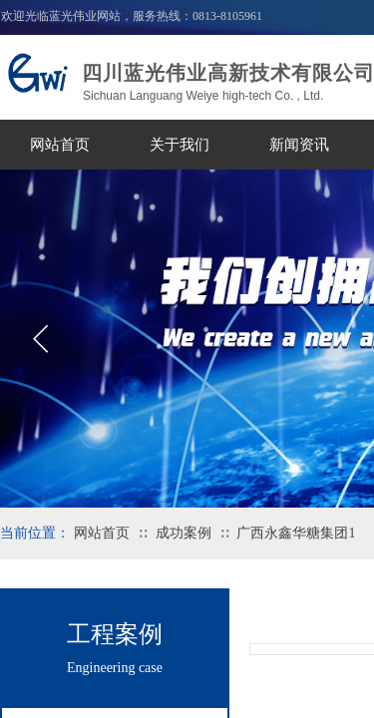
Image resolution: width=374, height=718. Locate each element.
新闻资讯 (299, 145)
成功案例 (183, 533)
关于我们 (179, 145)
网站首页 (60, 145)
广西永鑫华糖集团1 (295, 533)
